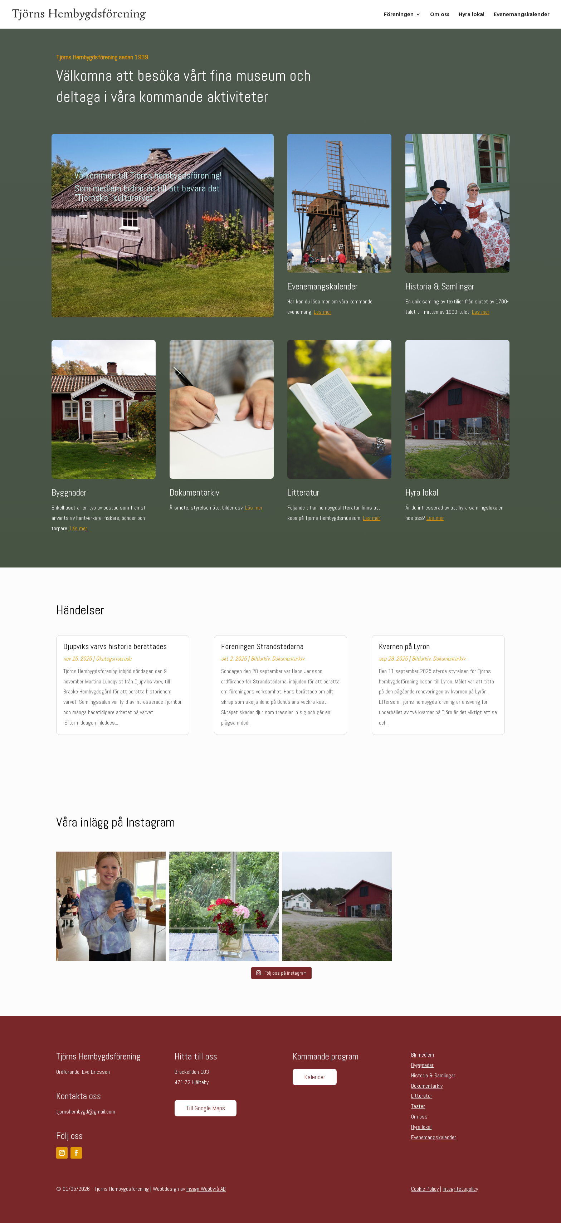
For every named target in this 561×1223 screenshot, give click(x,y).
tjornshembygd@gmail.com (85, 1111)
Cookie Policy (425, 1189)
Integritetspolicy (460, 1189)
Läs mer (322, 312)
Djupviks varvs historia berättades (115, 646)
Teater (418, 1106)
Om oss (439, 15)
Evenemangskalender (522, 15)
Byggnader (422, 1065)
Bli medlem (422, 1054)
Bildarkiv (260, 658)
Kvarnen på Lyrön (404, 646)
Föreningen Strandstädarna (262, 646)
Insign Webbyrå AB (206, 1189)
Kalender (314, 1077)
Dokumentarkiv (288, 658)
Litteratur (421, 1096)
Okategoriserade (113, 658)
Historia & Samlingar (433, 1075)
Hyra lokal (471, 15)
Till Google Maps (205, 1108)
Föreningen (399, 15)
